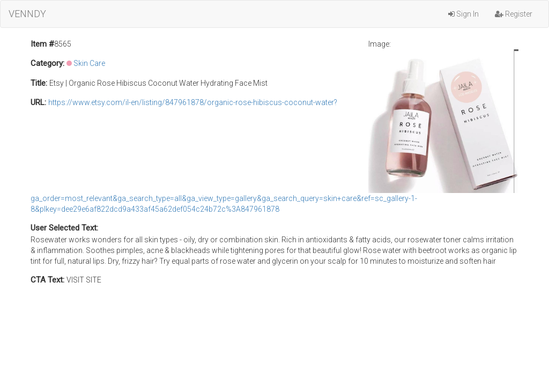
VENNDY (27, 13)
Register (513, 14)
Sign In (463, 14)
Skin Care (89, 63)
